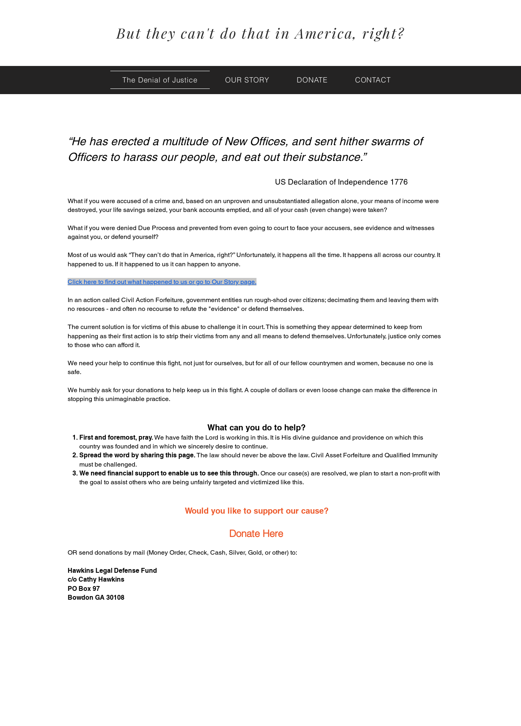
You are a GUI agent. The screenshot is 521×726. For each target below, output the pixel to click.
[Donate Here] (256, 533)
